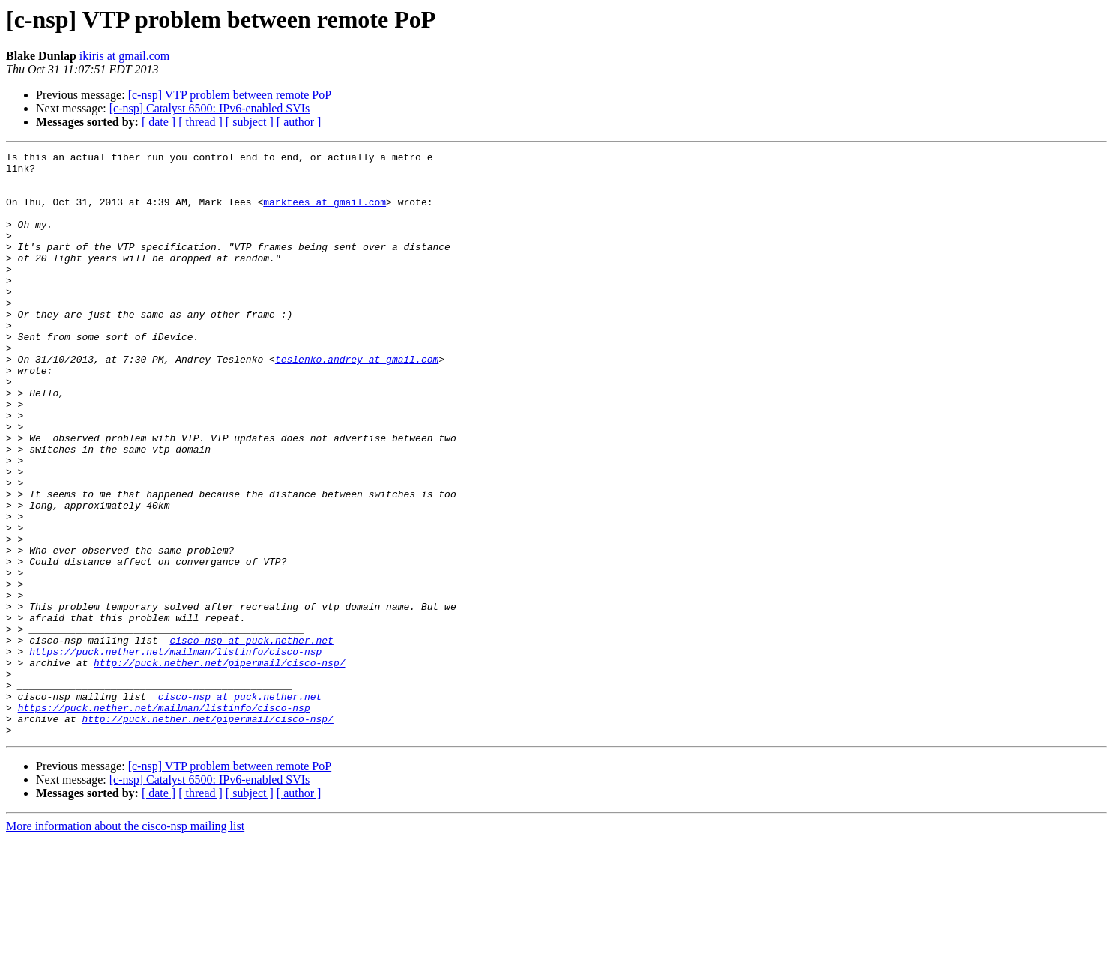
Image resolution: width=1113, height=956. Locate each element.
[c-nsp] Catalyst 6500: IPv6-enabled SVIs (209, 108)
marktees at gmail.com (324, 213)
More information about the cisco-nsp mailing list (125, 943)
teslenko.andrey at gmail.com (356, 401)
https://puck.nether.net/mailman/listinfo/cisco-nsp (175, 752)
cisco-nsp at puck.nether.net (251, 738)
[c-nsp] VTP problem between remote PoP (230, 94)
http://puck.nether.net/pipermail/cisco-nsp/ (219, 765)
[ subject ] (250, 121)
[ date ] (158, 121)
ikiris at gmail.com (124, 55)
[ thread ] (200, 121)
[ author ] (299, 121)
